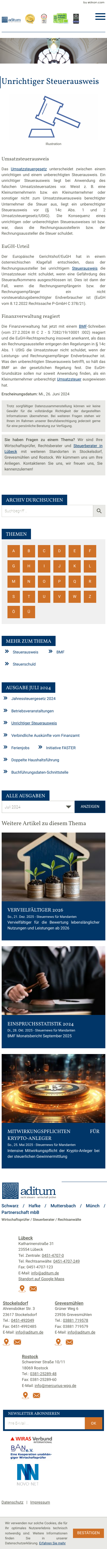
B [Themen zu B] (29, 551)
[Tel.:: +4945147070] (53, 1256)
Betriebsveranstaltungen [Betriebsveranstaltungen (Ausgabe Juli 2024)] (32, 711)
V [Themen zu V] (59, 597)
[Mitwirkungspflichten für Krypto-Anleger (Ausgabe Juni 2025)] (54, 1111)
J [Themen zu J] (59, 566)
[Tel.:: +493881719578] (75, 1320)
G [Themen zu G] (13, 566)
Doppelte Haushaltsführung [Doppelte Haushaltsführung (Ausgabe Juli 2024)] (35, 760)
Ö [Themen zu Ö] (13, 612)
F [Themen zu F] (90, 551)
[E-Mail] (45, 1423)
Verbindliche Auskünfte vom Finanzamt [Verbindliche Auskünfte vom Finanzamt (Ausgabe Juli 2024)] (45, 736)
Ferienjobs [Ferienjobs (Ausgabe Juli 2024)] (20, 748)
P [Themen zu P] (59, 581)
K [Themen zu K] (75, 566)
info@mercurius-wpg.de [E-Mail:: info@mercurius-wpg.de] (55, 1386)
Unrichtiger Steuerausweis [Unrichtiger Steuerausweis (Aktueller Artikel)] (34, 723)
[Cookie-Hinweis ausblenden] (88, 1533)
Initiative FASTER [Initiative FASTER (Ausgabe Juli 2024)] (61, 748)
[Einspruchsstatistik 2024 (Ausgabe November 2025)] (54, 997)
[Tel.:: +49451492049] (22, 1320)
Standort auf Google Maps (41, 1279)
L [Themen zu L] (90, 566)
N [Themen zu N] (28, 581)
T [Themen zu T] (29, 597)
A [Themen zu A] (13, 551)
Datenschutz (13, 1502)
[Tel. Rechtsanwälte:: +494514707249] (66, 1261)
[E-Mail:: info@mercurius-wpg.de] (38, 1398)
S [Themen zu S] (13, 597)
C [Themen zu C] (44, 551)
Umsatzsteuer (69, 379)
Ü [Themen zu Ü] (29, 612)
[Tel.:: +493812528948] (43, 1374)
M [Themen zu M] (13, 581)
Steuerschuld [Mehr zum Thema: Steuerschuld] (24, 664)
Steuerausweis (84, 268)
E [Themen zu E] (75, 551)
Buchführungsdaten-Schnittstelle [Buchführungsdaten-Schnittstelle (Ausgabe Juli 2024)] (39, 772)
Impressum (40, 1502)
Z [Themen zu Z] (90, 597)
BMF (83, 326)
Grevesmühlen (69, 1303)
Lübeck (26, 1238)
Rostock (30, 1356)
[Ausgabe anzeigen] (90, 807)
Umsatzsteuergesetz (29, 169)
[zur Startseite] (11, 20)
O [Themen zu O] (44, 581)
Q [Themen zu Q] (74, 581)
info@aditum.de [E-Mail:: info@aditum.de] (45, 1273)
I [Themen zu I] (44, 566)
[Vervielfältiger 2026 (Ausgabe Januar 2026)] (54, 886)
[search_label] (47, 511)
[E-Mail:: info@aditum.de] (35, 1291)
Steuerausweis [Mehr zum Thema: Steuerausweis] (25, 652)
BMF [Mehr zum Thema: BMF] (60, 652)
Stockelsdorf (15, 1303)
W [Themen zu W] (75, 597)
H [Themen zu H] (28, 566)
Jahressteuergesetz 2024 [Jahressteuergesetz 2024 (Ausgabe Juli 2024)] (33, 699)
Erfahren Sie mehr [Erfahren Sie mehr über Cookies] (52, 1543)
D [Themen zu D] (59, 551)
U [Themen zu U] (44, 597)
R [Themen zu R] (90, 581)
